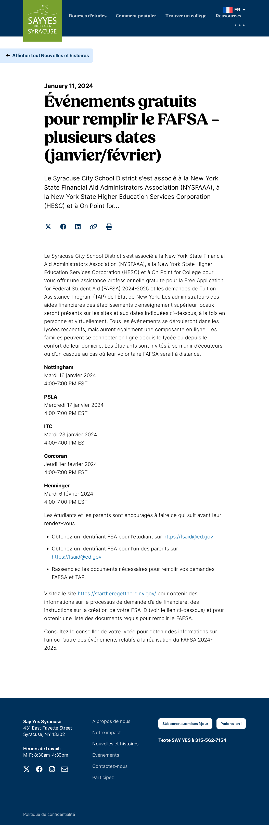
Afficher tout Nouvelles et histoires (50, 56)
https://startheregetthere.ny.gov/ (117, 593)
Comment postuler (136, 16)
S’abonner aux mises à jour (185, 723)
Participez (103, 777)
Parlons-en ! (231, 723)
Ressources (228, 16)
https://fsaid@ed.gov (188, 537)
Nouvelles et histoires (115, 743)
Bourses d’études (88, 16)
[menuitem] (233, 10)
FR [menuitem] (237, 9)
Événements (105, 754)
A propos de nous (111, 720)
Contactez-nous (109, 765)
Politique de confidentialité (49, 813)
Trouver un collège (186, 16)
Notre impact (106, 732)
